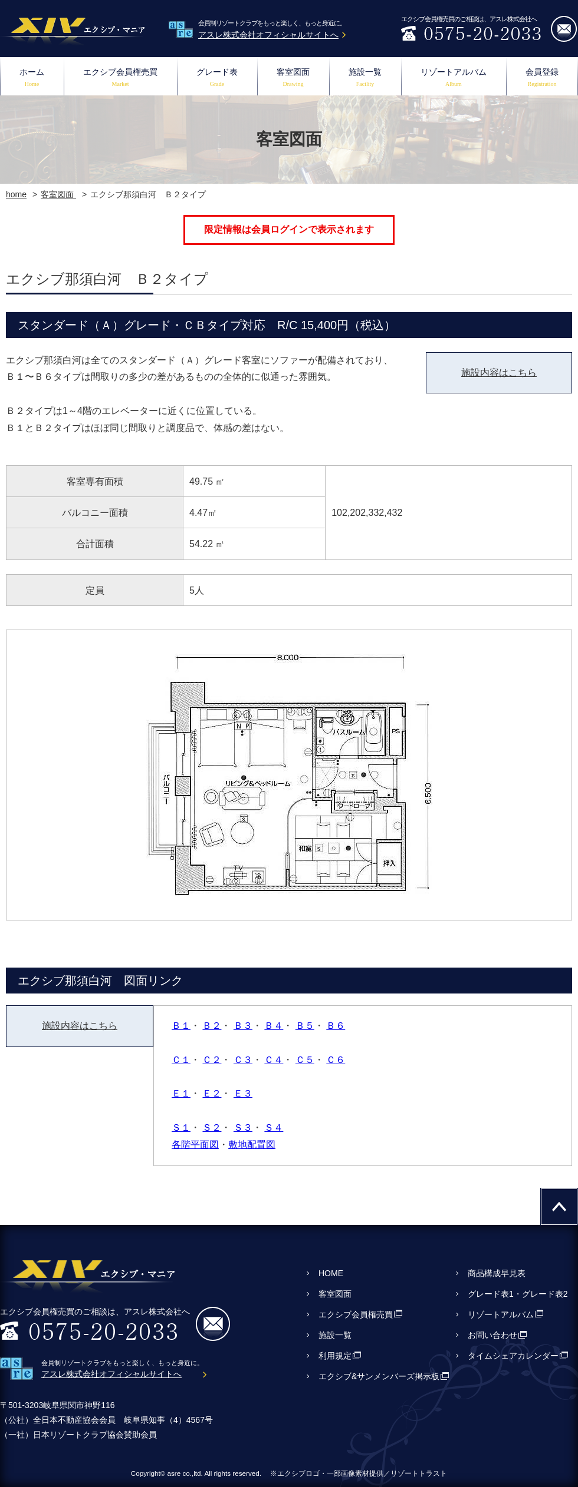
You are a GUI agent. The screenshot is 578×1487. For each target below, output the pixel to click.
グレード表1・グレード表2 (518, 1294)
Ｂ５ (304, 1026)
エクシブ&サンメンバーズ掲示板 (378, 1376)
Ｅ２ (211, 1093)
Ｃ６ (335, 1060)
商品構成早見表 (497, 1273)
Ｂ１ (181, 1026)
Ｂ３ (243, 1026)
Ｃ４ (273, 1060)
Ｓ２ (211, 1127)
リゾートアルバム (453, 79)
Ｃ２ (211, 1060)
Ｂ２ (211, 1026)
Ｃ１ (181, 1060)
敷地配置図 (251, 1145)
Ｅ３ (243, 1093)
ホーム (32, 79)
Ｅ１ (181, 1093)
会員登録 (542, 79)
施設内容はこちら (499, 372)
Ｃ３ (243, 1060)
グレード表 (217, 79)
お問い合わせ (492, 1335)
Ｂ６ (335, 1026)
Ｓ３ (243, 1127)
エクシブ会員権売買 (120, 79)
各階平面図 (195, 1145)
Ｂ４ (273, 1026)
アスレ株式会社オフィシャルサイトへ (268, 34)
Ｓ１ (181, 1127)
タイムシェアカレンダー (513, 1355)
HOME (330, 1273)
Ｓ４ (273, 1127)
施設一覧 (365, 79)
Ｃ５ (304, 1060)
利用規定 (335, 1355)
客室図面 (293, 79)
